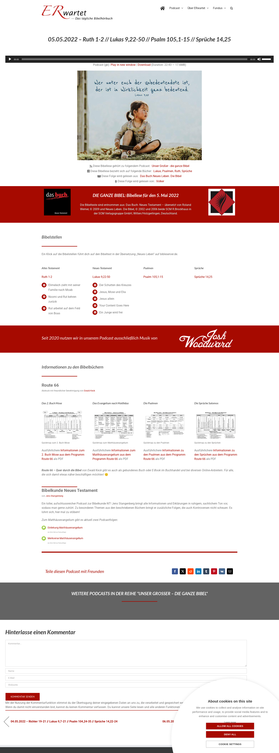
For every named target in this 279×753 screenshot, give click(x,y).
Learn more (230, 722)
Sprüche (187, 171)
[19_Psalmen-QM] (164, 411)
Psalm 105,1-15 (153, 277)
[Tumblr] (206, 571)
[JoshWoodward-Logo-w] (206, 330)
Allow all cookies (212, 734)
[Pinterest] (214, 571)
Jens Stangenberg (54, 496)
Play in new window (123, 64)
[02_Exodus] (63, 411)
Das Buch (146, 176)
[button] (231, 7)
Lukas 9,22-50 (101, 277)
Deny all (248, 734)
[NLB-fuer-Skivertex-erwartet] (221, 190)
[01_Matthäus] (114, 411)
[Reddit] (190, 571)
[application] (139, 59)
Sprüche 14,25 (203, 277)
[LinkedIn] (198, 571)
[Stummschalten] (259, 59)
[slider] (135, 59)
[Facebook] (175, 571)
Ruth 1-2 (47, 277)
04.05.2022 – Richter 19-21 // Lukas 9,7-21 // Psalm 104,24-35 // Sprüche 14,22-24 (64, 721)
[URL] (126, 684)
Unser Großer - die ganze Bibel (170, 166)
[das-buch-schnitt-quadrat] (57, 190)
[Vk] (222, 571)
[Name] (126, 671)
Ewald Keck (89, 390)
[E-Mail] (230, 571)
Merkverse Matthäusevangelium (65, 538)
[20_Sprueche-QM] (215, 411)
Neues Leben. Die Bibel (167, 176)
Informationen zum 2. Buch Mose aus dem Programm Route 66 (63, 455)
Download (144, 64)
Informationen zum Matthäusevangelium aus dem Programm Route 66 (114, 455)
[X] (183, 571)
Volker (160, 181)
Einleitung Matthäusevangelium (65, 527)
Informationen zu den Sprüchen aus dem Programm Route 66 (215, 455)
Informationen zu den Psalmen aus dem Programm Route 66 (164, 455)
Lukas (157, 171)
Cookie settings (230, 744)
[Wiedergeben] (10, 59)
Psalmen (167, 171)
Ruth (177, 171)
